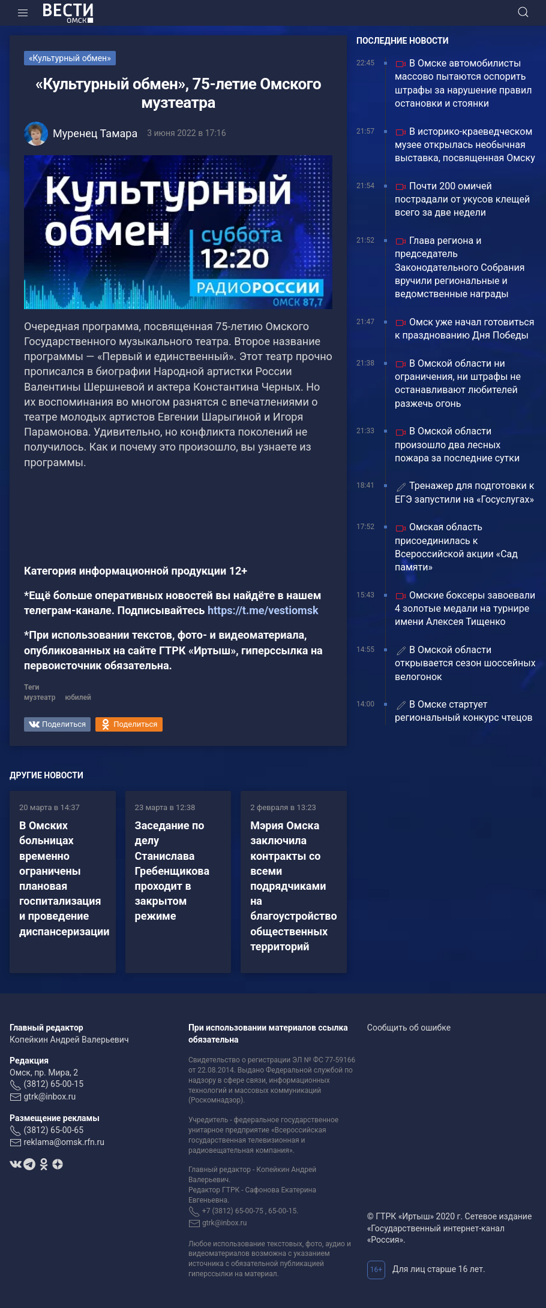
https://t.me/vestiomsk (263, 610)
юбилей (78, 697)
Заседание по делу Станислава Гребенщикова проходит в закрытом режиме (172, 870)
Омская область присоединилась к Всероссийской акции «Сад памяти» (456, 547)
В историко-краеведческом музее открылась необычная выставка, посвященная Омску (465, 145)
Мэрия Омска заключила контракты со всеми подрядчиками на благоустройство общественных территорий (293, 886)
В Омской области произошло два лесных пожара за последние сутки (457, 444)
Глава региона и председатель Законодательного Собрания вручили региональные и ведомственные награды (460, 267)
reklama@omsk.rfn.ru (63, 1142)
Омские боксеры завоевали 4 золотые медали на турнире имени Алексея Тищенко (465, 609)
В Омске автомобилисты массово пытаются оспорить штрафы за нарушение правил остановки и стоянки (463, 83)
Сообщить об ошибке (409, 1027)
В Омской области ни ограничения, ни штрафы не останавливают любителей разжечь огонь (458, 383)
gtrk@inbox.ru (49, 1096)
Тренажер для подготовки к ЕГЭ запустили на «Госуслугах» (464, 492)
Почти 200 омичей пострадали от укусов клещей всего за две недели (462, 199)
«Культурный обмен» (70, 58)
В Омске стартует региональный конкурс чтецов (464, 711)
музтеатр (39, 697)
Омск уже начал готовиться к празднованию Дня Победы (464, 328)
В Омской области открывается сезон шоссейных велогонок (465, 663)
